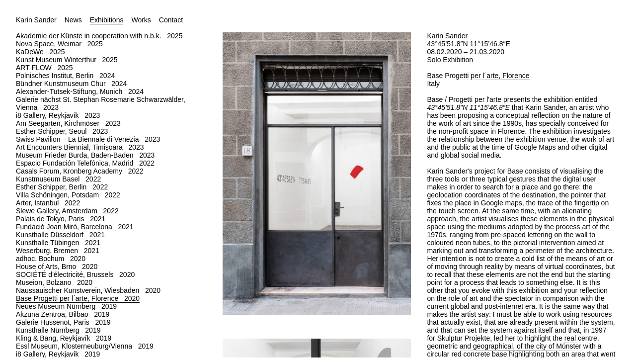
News (73, 20)
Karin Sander (36, 20)
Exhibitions (107, 20)
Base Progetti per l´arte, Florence (478, 76)
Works (141, 20)
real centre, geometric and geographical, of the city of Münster (513, 342)
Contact (171, 20)
